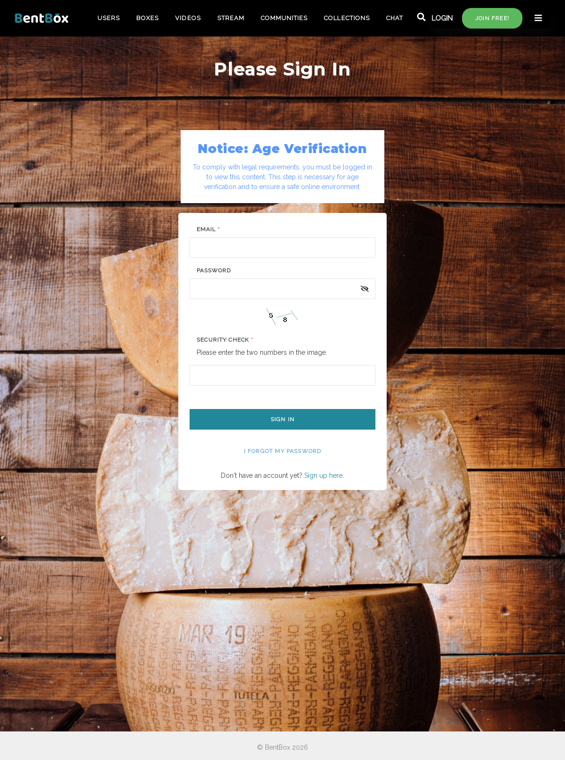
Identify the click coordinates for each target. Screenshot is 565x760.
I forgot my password (283, 451)
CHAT (394, 18)
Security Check (225, 339)
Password (214, 270)
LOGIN (442, 18)
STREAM (230, 18)
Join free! (492, 18)
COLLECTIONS (346, 18)
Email (208, 229)
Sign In (282, 419)
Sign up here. (324, 475)
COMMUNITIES (284, 18)
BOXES (147, 18)
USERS (108, 18)
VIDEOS (187, 18)
